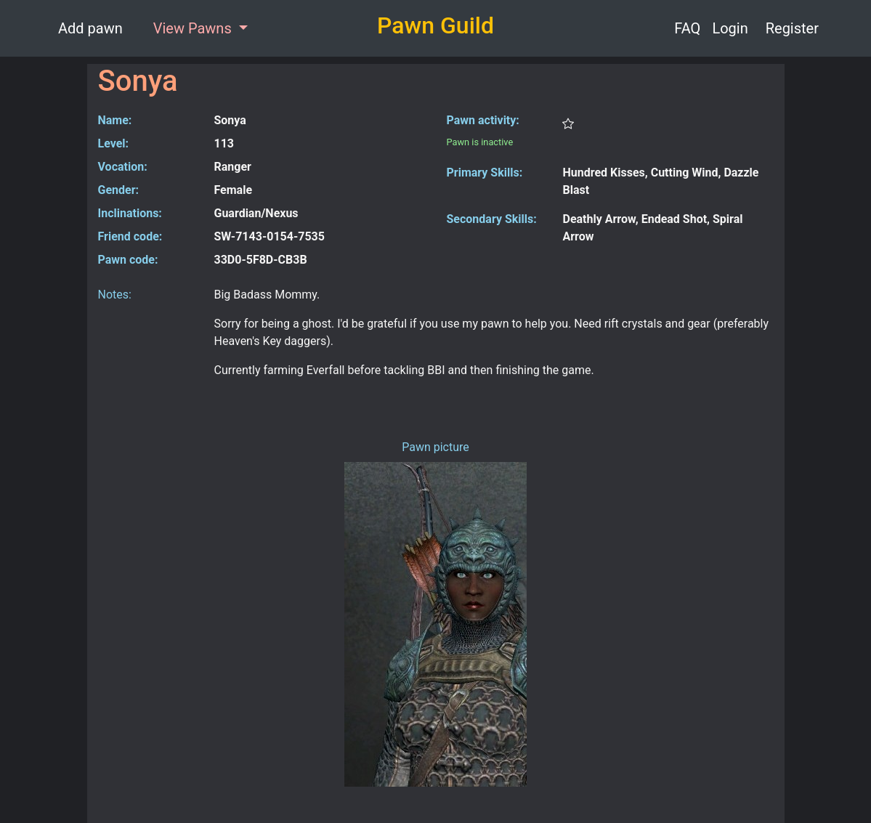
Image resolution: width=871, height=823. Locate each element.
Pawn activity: (483, 120)
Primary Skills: (485, 172)
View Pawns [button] (194, 28)
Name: (115, 120)
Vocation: (122, 167)
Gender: (118, 190)
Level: (113, 143)
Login (730, 28)
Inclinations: (130, 213)
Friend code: (130, 236)
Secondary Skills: (492, 219)
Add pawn (90, 28)
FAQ (687, 28)
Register (792, 28)
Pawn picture (435, 447)
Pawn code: (128, 260)
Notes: (114, 294)
